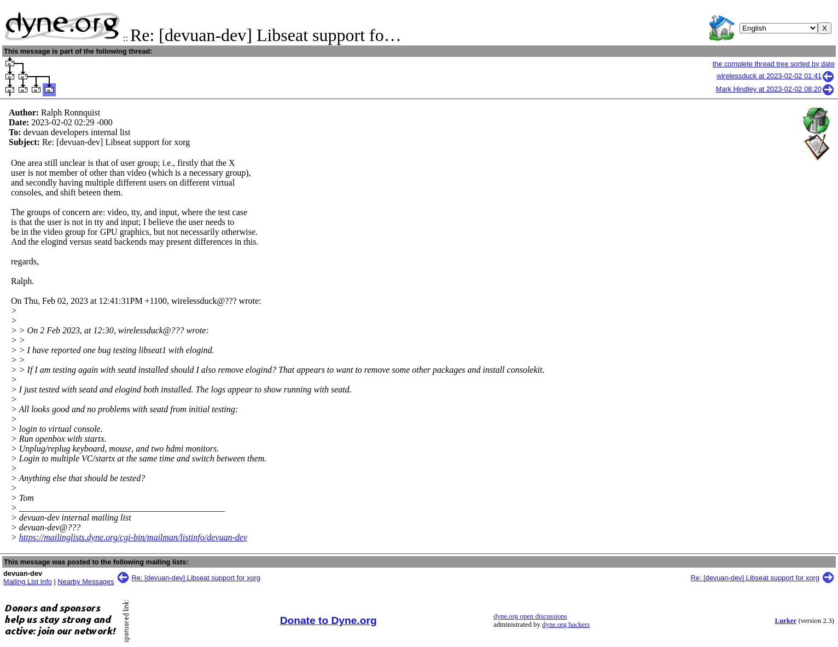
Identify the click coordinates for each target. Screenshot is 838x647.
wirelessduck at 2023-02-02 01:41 (776, 76)
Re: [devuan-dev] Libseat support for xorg (196, 578)
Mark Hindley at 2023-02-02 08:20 (775, 89)
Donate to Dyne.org (328, 620)
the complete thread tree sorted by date (774, 64)
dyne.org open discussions (530, 616)
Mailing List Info (27, 581)
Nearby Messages (85, 581)
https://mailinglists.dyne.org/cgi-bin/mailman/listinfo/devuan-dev (133, 537)
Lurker (785, 621)
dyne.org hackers (566, 624)
